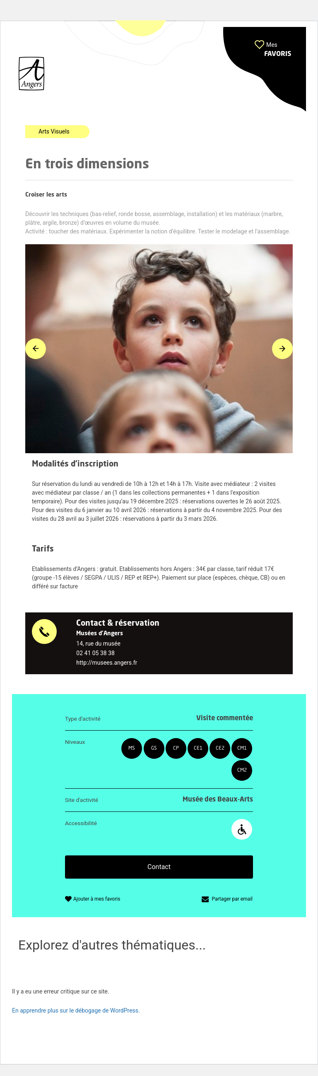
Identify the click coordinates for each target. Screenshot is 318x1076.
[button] (264, 69)
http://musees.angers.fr (106, 662)
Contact (159, 867)
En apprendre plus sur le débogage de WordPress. (76, 1010)
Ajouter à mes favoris (96, 899)
